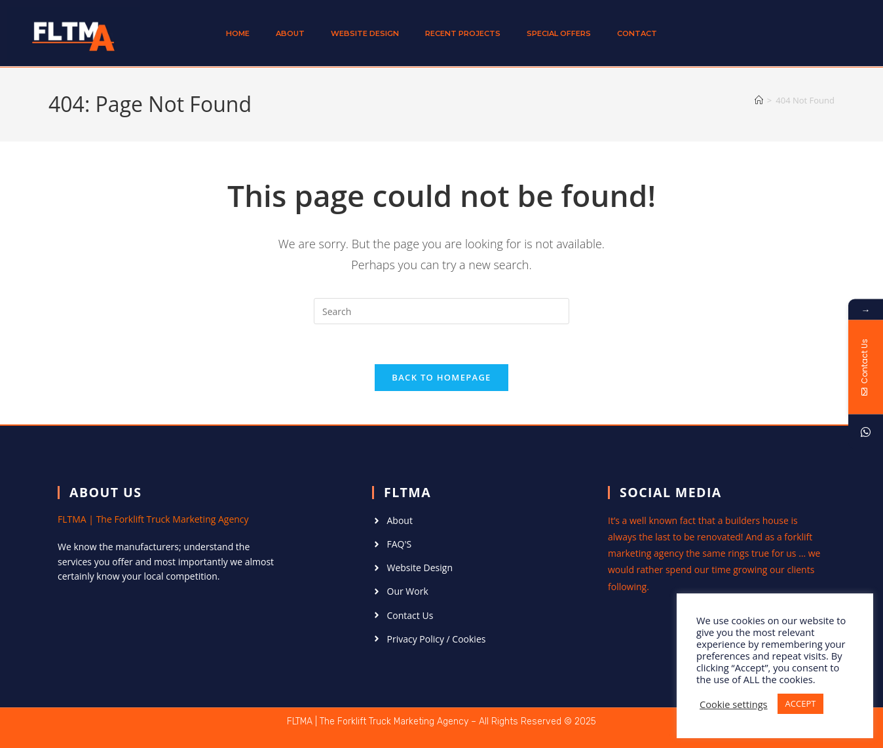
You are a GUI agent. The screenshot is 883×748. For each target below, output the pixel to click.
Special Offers (559, 33)
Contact (637, 33)
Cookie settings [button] (734, 704)
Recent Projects (462, 33)
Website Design (365, 33)
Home (238, 33)
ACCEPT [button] (800, 703)
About (290, 33)
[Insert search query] (441, 311)
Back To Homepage (441, 377)
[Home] (759, 100)
